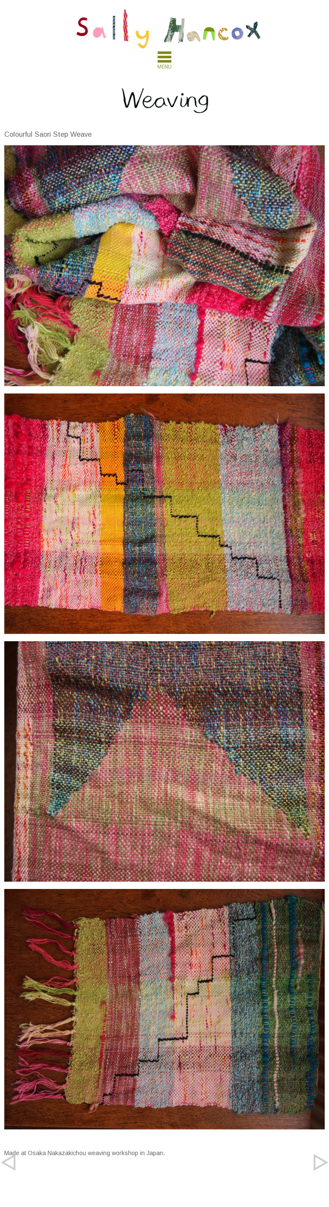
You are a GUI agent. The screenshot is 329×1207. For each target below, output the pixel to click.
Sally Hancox (168, 29)
